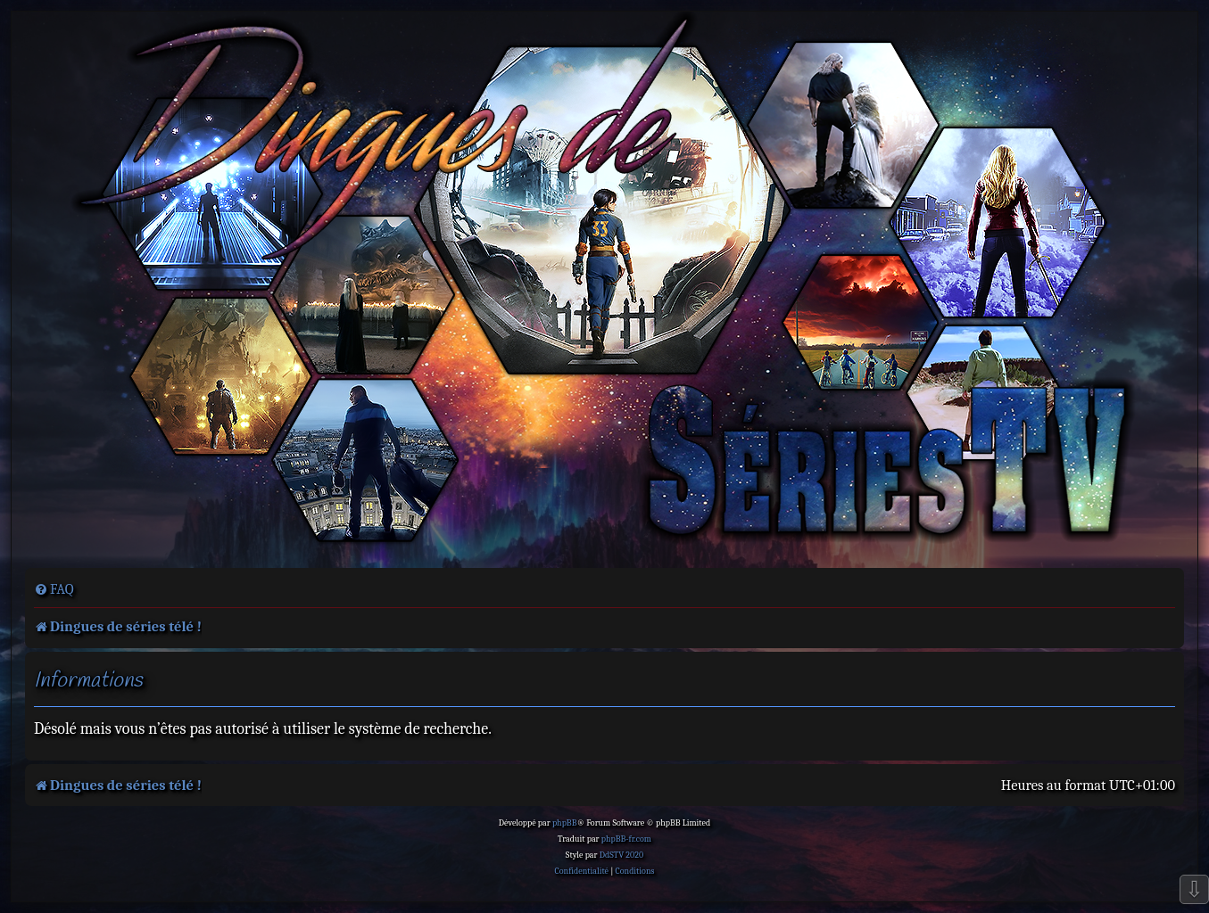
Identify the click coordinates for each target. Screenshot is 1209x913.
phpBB (564, 823)
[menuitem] (54, 589)
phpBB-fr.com (626, 839)
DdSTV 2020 (621, 855)
